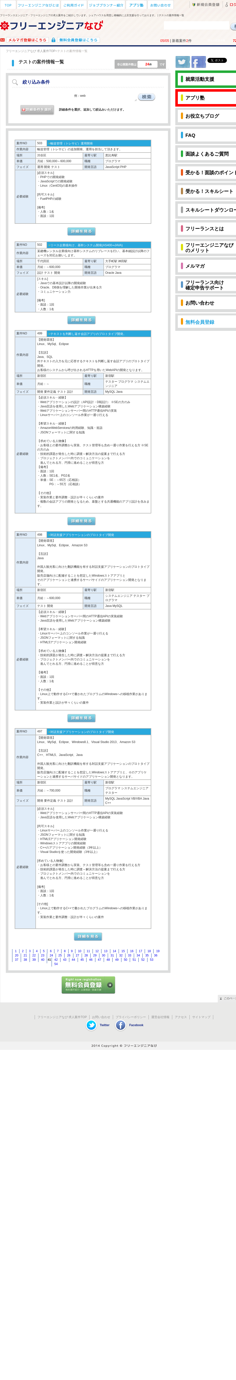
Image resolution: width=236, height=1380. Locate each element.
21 (25, 955)
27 (77, 955)
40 (42, 960)
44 (73, 960)
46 (90, 960)
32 (120, 955)
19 (157, 951)
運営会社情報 (160, 1017)
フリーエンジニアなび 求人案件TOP (30, 51)
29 (94, 955)
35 (146, 955)
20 (16, 955)
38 (25, 960)
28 (86, 955)
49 (116, 960)
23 (42, 955)
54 (56, 964)
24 (51, 955)
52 (142, 960)
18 (149, 951)
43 (64, 960)
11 (88, 951)
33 (129, 955)
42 (56, 960)
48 (108, 960)
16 (131, 951)
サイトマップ (201, 1017)
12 (97, 951)
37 (16, 960)
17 (140, 951)
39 (34, 960)
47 (99, 960)
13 (105, 951)
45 (82, 960)
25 (60, 955)
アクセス (181, 1017)
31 (112, 955)
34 (138, 955)
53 (151, 960)
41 (49, 960)
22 (34, 955)
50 (125, 960)
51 (134, 960)
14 (114, 951)
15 (123, 951)
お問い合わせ (101, 1017)
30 (103, 955)
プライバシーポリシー (131, 1017)
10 (79, 951)
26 (68, 955)
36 (155, 955)
